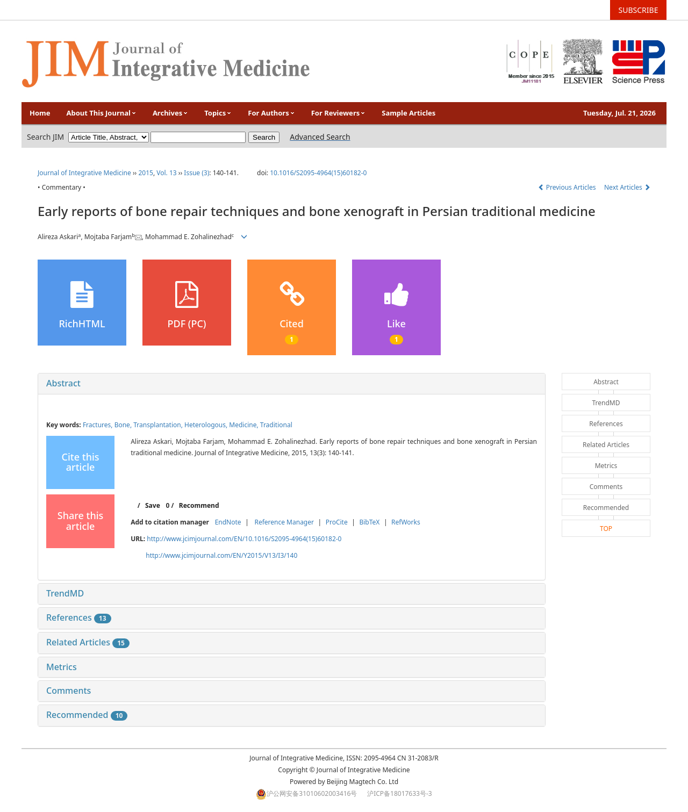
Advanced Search (320, 137)
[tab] (291, 383)
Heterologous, (206, 424)
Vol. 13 (166, 172)
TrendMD (65, 593)
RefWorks (405, 522)
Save (152, 505)
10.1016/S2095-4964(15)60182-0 (318, 172)
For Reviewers (338, 113)
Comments (68, 690)
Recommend (199, 505)
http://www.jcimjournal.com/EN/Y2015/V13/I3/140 (221, 555)
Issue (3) (196, 172)
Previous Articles (568, 187)
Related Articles (88, 642)
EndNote (228, 522)
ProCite (337, 522)
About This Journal (102, 113)
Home (40, 113)
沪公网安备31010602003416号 (312, 793)
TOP (606, 528)
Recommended (86, 715)
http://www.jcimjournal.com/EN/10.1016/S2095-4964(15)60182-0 (244, 538)
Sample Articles (408, 113)
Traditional (276, 424)
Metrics (61, 667)
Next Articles (627, 187)
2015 (145, 172)
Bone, (124, 424)
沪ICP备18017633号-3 (399, 793)
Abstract (63, 383)
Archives (170, 113)
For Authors (271, 113)
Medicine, (244, 424)
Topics (218, 113)
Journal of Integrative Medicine (84, 172)
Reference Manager (284, 522)
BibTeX (369, 522)
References (78, 617)
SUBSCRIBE (638, 10)
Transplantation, (158, 424)
